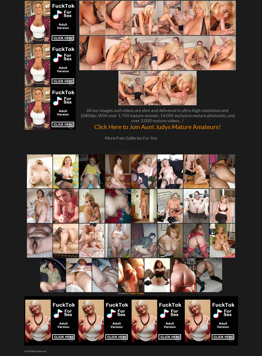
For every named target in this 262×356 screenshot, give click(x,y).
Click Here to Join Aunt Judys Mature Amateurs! (157, 126)
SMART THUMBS (137, 294)
